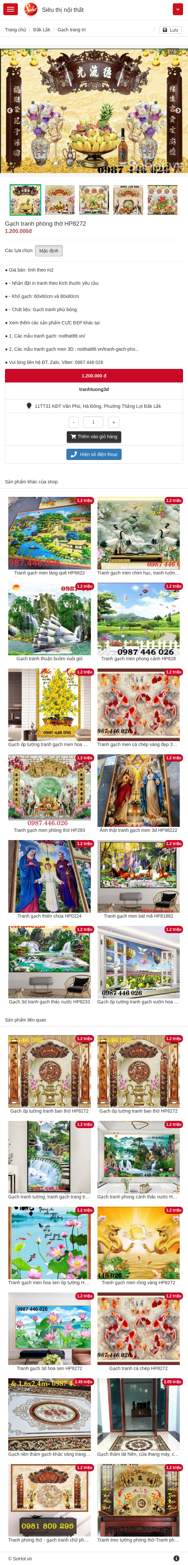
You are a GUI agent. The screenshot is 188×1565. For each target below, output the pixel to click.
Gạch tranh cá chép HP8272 (138, 1368)
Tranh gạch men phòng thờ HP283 (49, 830)
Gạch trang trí (71, 29)
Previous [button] (10, 111)
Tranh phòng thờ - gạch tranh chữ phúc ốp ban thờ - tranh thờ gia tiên (80, 1540)
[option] (94, 111)
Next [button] (178, 111)
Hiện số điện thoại (94, 454)
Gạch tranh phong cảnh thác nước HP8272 (141, 1196)
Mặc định (48, 250)
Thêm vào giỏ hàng (94, 436)
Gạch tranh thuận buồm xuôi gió (50, 658)
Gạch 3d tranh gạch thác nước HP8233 (49, 1001)
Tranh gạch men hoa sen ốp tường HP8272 (53, 1282)
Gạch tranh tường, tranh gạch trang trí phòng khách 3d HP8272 (73, 1196)
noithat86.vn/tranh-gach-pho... (108, 349)
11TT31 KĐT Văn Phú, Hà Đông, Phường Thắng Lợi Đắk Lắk (94, 406)
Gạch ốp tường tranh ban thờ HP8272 (49, 1111)
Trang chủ (15, 29)
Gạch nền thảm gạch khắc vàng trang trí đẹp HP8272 (63, 1454)
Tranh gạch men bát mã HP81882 (138, 916)
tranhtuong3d (94, 389)
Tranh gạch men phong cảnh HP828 (138, 658)
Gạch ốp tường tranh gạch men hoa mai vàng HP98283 (65, 744)
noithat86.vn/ (71, 336)
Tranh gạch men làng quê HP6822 (49, 572)
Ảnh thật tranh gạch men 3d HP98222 (138, 830)
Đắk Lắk (41, 29)
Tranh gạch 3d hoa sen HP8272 (49, 1368)
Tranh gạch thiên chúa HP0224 (50, 916)
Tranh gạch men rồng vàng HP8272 (138, 1282)
